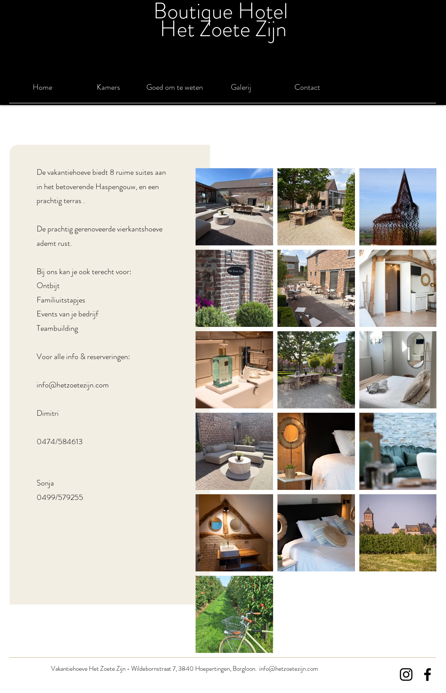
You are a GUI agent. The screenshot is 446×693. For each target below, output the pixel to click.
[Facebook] (427, 674)
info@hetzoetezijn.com (73, 385)
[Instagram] (406, 674)
